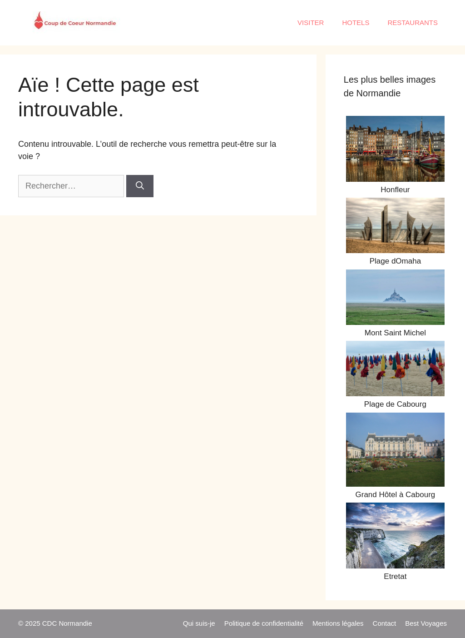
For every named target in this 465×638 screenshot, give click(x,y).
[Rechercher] (139, 186)
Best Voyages (426, 623)
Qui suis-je (199, 623)
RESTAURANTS (412, 22)
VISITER (310, 22)
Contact (384, 623)
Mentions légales (338, 623)
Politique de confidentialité (263, 623)
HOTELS (355, 22)
